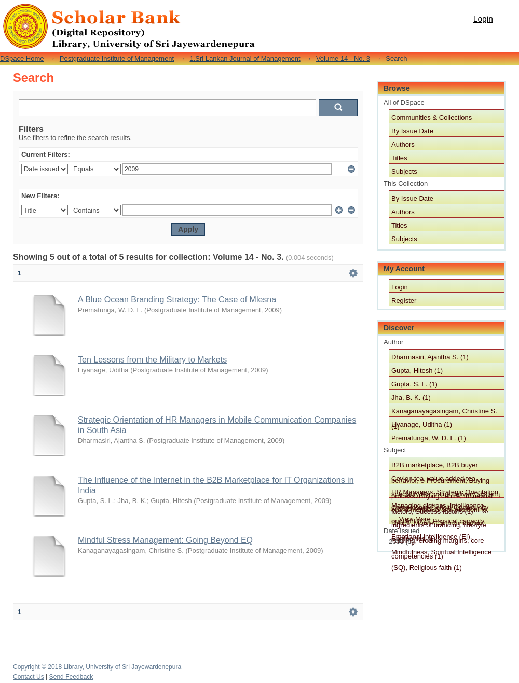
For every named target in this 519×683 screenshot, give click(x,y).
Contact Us (28, 676)
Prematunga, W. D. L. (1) (428, 438)
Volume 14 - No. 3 (343, 58)
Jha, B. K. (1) (411, 397)
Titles (399, 158)
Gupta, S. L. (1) (414, 384)
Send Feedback (71, 676)
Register (403, 300)
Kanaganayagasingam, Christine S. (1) (444, 411)
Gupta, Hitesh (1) (417, 370)
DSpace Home (22, 58)
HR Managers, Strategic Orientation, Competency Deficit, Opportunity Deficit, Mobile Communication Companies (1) (445, 492)
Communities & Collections (431, 117)
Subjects (404, 171)
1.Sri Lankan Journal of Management (244, 58)
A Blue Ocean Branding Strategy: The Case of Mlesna (177, 299)
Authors (403, 144)
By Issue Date (412, 131)
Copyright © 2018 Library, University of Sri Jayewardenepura (97, 667)
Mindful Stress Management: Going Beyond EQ (165, 540)
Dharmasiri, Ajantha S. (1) (430, 357)
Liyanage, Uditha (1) (421, 424)
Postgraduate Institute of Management (117, 58)
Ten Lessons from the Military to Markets (152, 359)
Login (483, 19)
